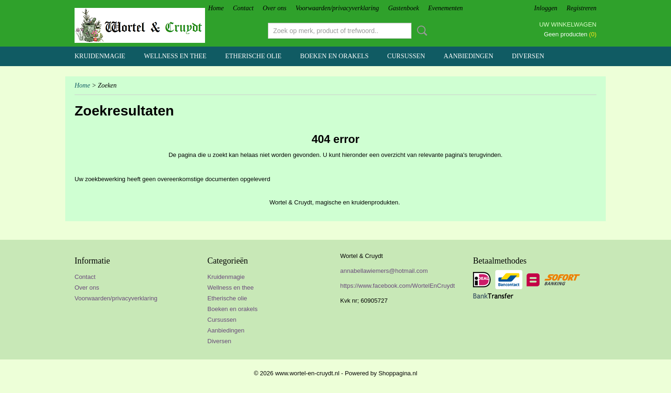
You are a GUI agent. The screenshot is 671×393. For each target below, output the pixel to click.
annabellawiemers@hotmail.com (384, 270)
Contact (243, 8)
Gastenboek (403, 8)
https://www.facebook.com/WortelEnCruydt (397, 285)
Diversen (528, 56)
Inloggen (545, 8)
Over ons (275, 8)
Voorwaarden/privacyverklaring (337, 8)
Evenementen (445, 8)
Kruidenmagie (100, 56)
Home (216, 8)
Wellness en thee (175, 56)
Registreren (581, 8)
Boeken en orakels (334, 56)
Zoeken (420, 31)
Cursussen (406, 56)
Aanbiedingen (468, 56)
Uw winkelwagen (567, 24)
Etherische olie (253, 56)
